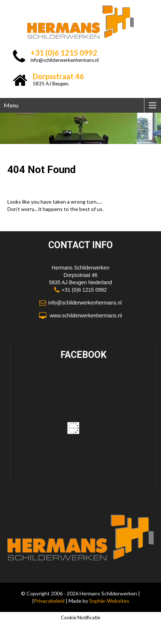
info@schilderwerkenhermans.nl (65, 60)
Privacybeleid (50, 601)
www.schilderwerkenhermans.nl (86, 315)
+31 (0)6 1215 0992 (84, 290)
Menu (11, 105)
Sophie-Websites (109, 601)
